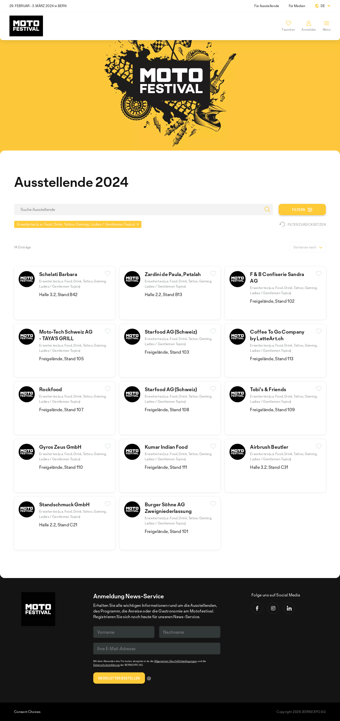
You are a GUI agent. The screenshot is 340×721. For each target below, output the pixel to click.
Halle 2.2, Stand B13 (163, 294)
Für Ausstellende (266, 6)
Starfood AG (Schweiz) (171, 332)
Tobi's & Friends (268, 389)
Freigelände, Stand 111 (166, 467)
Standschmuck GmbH (64, 504)
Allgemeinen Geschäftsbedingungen (175, 661)
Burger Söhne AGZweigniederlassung (168, 507)
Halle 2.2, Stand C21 (58, 524)
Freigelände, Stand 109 (272, 409)
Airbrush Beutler (269, 447)
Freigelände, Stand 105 (61, 358)
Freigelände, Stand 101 (166, 531)
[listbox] (308, 247)
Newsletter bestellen (119, 678)
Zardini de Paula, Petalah (173, 274)
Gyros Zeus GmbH (60, 447)
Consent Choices (27, 712)
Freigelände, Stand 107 (61, 409)
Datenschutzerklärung (106, 665)
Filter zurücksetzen (302, 224)
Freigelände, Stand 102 (272, 301)
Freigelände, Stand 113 (271, 358)
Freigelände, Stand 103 (167, 352)
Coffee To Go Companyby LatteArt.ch (277, 335)
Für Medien (297, 6)
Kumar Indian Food (166, 447)
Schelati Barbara (58, 274)
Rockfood (50, 389)
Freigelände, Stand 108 (167, 409)
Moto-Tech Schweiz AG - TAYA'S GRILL (66, 335)
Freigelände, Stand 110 (61, 467)
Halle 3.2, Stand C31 (269, 467)
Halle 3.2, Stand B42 (58, 294)
